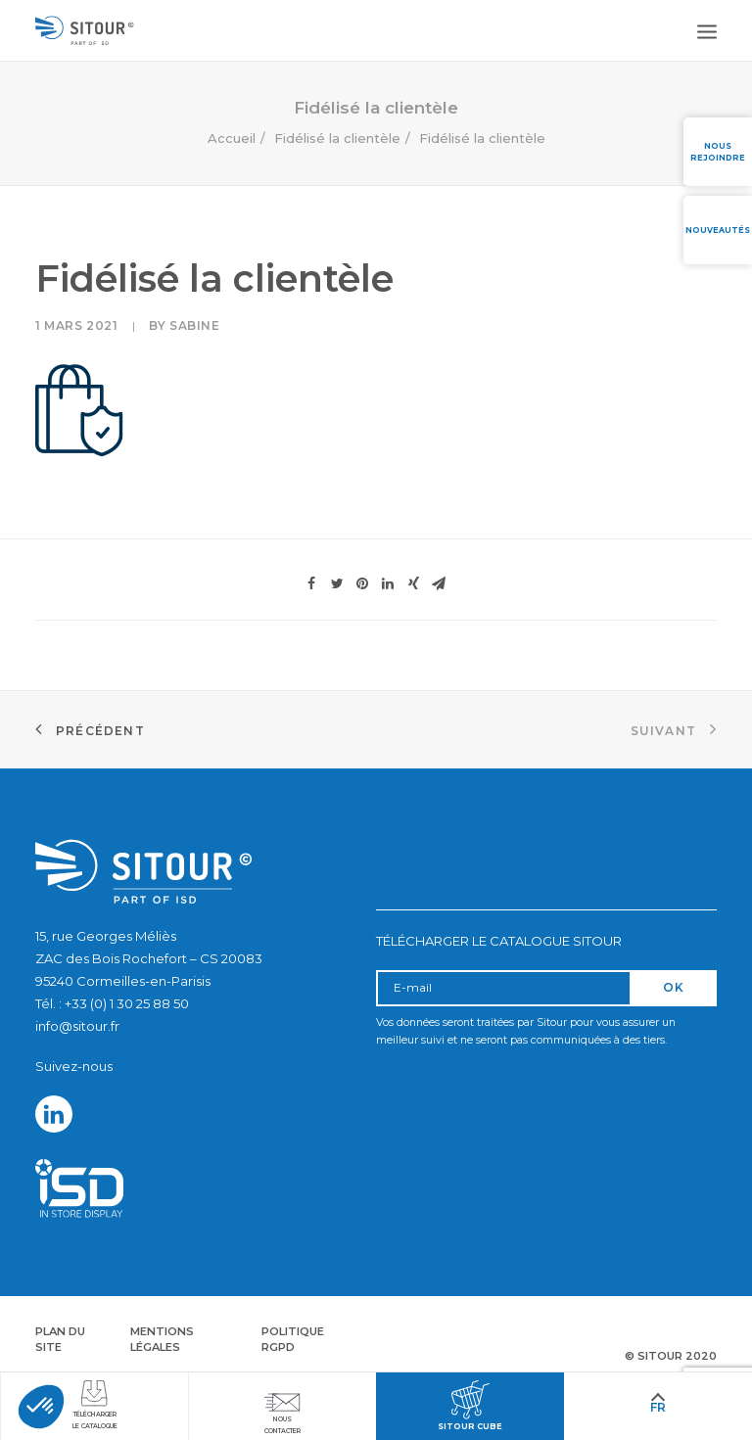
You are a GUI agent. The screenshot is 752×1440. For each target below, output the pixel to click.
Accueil (232, 138)
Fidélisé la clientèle (337, 138)
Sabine (194, 325)
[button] (41, 1406)
